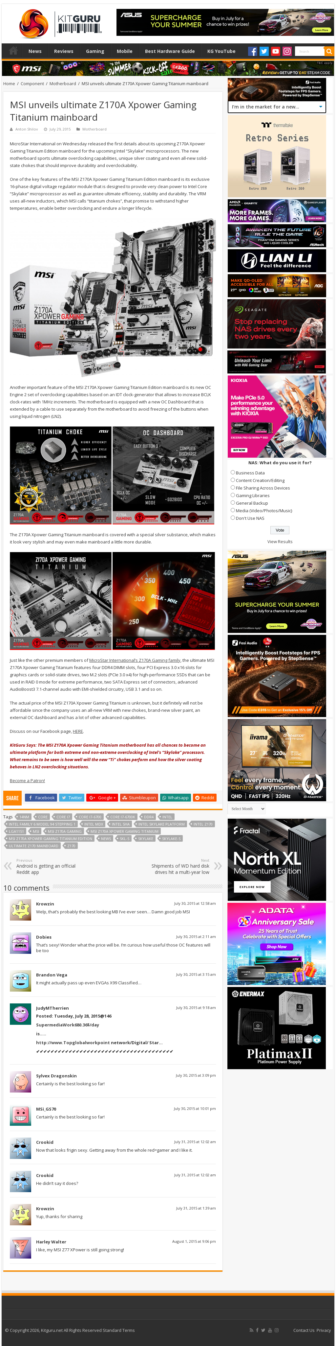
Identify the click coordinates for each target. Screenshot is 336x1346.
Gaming (95, 51)
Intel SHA (121, 824)
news (106, 838)
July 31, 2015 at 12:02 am (195, 1141)
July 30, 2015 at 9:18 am (196, 1007)
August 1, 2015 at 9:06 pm (194, 1241)
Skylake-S (171, 838)
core (43, 816)
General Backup (252, 503)
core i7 (63, 816)
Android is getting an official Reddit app (50, 866)
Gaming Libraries (253, 495)
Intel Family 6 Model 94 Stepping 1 (42, 824)
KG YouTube (221, 51)
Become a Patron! (27, 780)
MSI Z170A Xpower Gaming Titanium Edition (50, 838)
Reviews (64, 51)
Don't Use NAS (250, 518)
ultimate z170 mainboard (33, 845)
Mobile (125, 51)
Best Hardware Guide (170, 51)
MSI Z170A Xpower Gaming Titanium (124, 831)
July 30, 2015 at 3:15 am (196, 974)
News (35, 51)
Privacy (324, 1330)
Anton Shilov (26, 129)
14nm (24, 816)
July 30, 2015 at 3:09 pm (196, 1075)
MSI (36, 831)
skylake (145, 838)
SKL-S (124, 838)
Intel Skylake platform (161, 824)
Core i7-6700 (90, 816)
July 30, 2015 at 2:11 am (196, 936)
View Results (280, 541)
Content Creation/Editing (260, 480)
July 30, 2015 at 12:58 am (195, 903)
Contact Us (304, 1330)
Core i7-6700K (122, 816)
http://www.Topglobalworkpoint (73, 1043)
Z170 (71, 845)
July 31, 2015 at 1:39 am (196, 1208)
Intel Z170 (203, 824)
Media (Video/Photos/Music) (264, 511)
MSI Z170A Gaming (65, 831)
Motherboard (63, 83)
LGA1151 (16, 831)
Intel (167, 816)
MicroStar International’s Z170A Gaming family (134, 660)
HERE (78, 731)
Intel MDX (93, 824)
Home (13, 50)
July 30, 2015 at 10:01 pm (195, 1108)
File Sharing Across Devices (263, 488)
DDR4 (149, 816)
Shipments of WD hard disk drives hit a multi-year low (175, 866)
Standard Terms (119, 1330)
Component (32, 83)
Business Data (250, 473)
